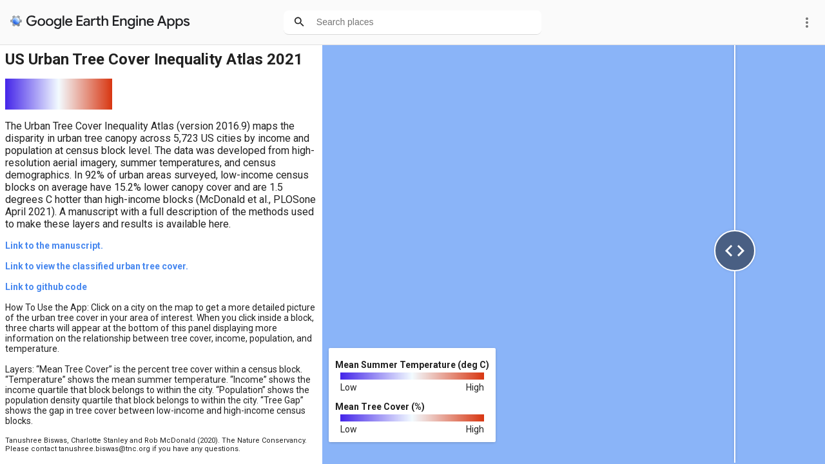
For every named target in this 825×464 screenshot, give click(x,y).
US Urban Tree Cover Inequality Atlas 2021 (154, 59)
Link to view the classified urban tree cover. (96, 266)
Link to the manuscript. (54, 245)
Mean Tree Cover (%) (380, 406)
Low (348, 387)
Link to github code (46, 287)
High (475, 387)
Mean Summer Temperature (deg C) (412, 365)
